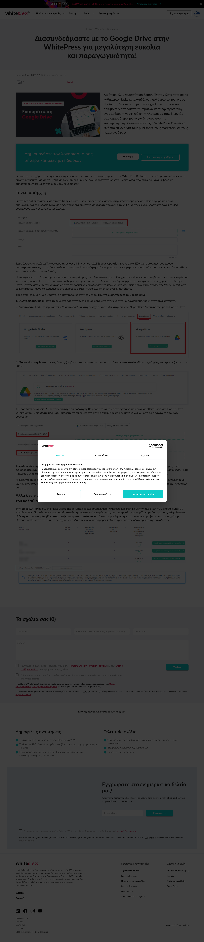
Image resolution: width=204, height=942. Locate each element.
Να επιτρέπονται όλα (143, 494)
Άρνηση (61, 494)
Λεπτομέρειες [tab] (102, 455)
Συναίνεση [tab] (59, 455)
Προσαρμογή (102, 494)
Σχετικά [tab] (145, 455)
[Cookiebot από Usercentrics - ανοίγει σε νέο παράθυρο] (150, 446)
